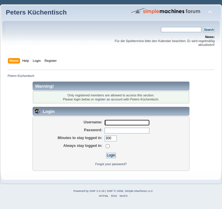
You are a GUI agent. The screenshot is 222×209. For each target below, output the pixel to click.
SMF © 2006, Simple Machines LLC (130, 190)
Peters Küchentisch (36, 12)
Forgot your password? (111, 164)
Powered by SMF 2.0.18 (89, 190)
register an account (108, 99)
